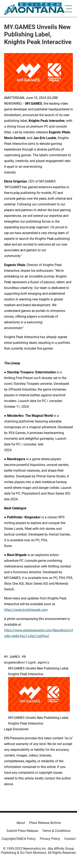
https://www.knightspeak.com (26, 610)
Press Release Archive (45, 823)
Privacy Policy (50, 839)
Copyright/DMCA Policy (18, 839)
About (20, 823)
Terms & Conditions (56, 831)
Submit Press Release (22, 831)
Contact (70, 839)
